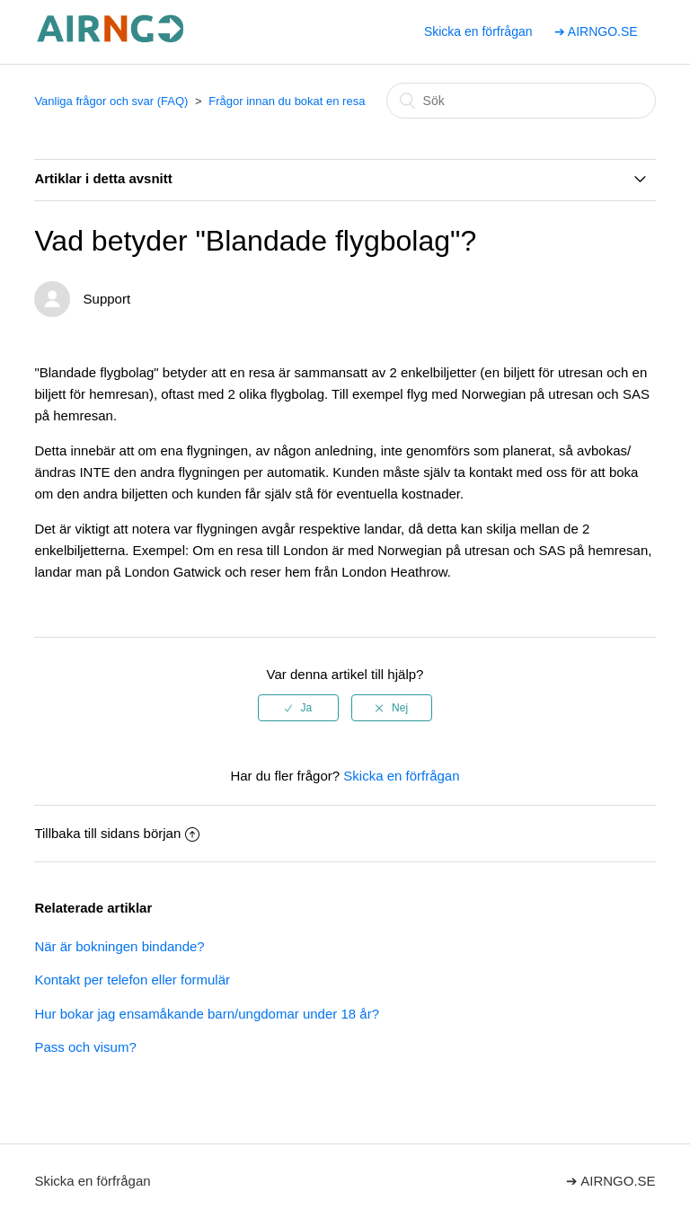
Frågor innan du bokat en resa (286, 101)
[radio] (298, 707)
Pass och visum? (85, 1047)
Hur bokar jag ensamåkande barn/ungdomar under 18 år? (206, 1013)
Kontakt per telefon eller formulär (132, 979)
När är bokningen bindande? (119, 946)
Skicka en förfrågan (478, 31)
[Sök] (521, 101)
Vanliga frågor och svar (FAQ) (111, 101)
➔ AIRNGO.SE (596, 31)
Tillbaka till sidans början (116, 833)
